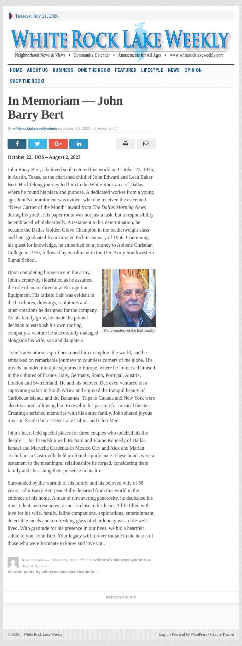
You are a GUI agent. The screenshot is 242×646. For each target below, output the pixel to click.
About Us (37, 70)
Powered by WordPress (189, 634)
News (174, 70)
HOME (16, 70)
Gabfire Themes (222, 634)
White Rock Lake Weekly (42, 634)
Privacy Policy (121, 597)
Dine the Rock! (94, 70)
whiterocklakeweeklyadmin (35, 128)
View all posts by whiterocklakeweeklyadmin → (54, 572)
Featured (125, 70)
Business (63, 70)
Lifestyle (152, 70)
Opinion (193, 70)
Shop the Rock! (27, 81)
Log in (163, 634)
